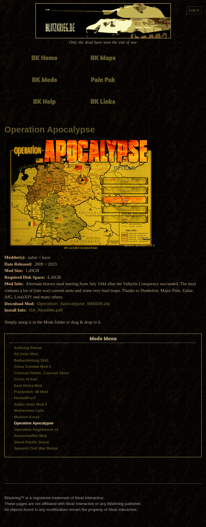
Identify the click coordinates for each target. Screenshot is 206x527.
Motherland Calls (29, 410)
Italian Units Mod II (30, 404)
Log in (194, 10)
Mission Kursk (27, 417)
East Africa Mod (28, 385)
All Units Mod (26, 354)
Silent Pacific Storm (31, 442)
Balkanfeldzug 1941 (31, 360)
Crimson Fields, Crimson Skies (41, 373)
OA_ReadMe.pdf (46, 309)
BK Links (102, 101)
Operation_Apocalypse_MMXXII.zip (73, 303)
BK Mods (44, 80)
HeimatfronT (25, 398)
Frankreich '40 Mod (31, 392)
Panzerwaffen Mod (30, 435)
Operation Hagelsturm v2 (36, 429)
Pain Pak (103, 80)
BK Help (44, 101)
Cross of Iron (25, 379)
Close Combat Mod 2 (32, 366)
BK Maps (103, 58)
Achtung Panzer (28, 348)
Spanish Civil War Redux (36, 448)
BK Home (44, 58)
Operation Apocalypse (49, 129)
